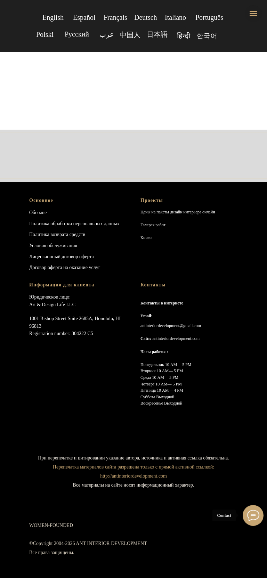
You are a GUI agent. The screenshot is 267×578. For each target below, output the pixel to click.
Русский (77, 34)
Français (115, 17)
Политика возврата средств (57, 234)
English (53, 17)
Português (209, 17)
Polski (45, 34)
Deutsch (145, 17)
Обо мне (38, 212)
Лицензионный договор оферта (61, 256)
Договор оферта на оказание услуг (64, 267)
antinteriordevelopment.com (176, 338)
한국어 (206, 36)
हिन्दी (183, 36)
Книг (144, 237)
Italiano (175, 17)
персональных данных (96, 223)
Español (84, 17)
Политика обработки (50, 223)
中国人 (130, 35)
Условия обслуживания (53, 245)
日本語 (157, 34)
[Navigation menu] (253, 13)
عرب (106, 34)
